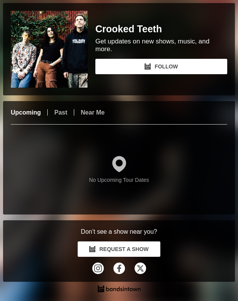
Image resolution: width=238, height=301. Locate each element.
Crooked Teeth (128, 29)
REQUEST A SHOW (118, 249)
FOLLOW (161, 66)
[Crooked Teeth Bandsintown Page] (53, 49)
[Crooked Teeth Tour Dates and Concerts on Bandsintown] (119, 290)
